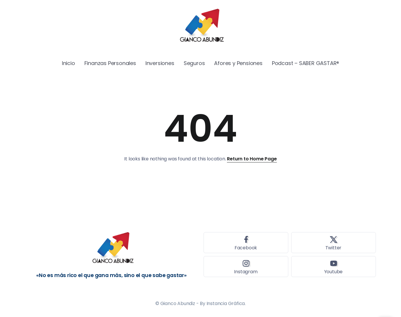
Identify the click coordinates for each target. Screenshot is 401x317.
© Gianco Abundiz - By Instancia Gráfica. (200, 303)
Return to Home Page (252, 158)
